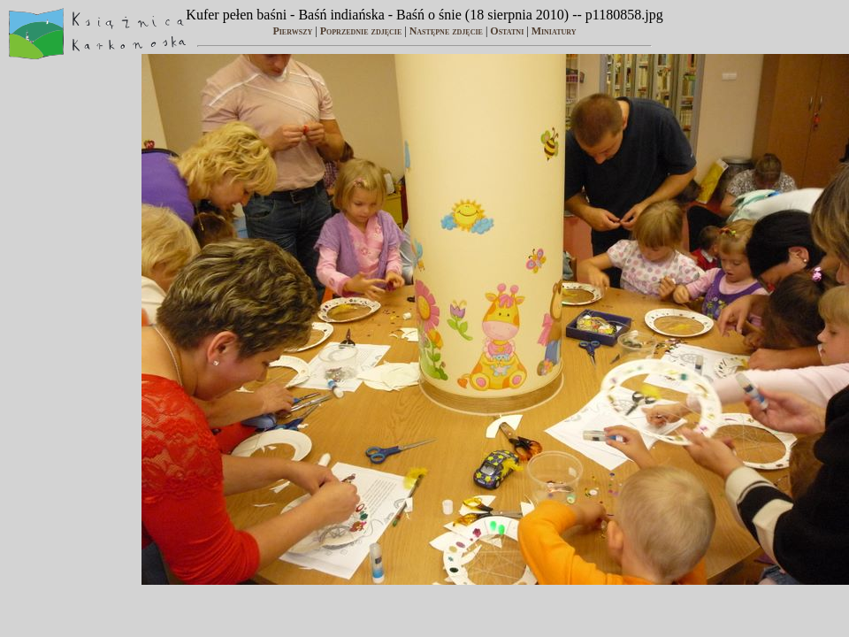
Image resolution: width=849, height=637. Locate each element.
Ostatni (507, 31)
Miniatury (554, 31)
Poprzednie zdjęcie (361, 31)
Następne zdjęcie (446, 31)
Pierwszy (292, 31)
